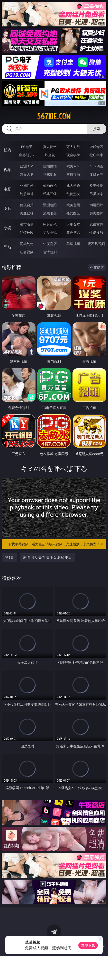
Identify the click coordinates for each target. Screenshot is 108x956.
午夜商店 (50, 243)
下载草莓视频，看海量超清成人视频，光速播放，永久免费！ (56, 544)
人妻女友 (73, 224)
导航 (7, 247)
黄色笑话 (73, 232)
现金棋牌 (73, 155)
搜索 (96, 128)
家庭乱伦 (50, 224)
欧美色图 (73, 205)
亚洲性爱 (27, 185)
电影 (7, 189)
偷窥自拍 (27, 205)
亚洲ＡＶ (27, 166)
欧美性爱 (96, 185)
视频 (7, 169)
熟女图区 (73, 213)
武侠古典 (96, 224)
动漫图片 (96, 205)
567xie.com (54, 116)
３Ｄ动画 (96, 166)
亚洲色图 (50, 205)
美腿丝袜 (27, 213)
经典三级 (50, 193)
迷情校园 (27, 232)
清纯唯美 (50, 213)
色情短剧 (50, 252)
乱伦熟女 (73, 193)
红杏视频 (27, 252)
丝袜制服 (50, 174)
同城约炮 (27, 243)
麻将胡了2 (27, 155)
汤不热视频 (96, 243)
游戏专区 (96, 146)
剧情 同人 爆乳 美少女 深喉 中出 (47, 557)
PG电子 (27, 146)
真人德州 (50, 146)
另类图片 (96, 213)
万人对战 (73, 146)
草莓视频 (73, 243)
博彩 (7, 150)
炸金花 (50, 155)
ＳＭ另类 (96, 174)
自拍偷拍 (50, 166)
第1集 (9, 557)
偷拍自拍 (50, 185)
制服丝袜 (27, 193)
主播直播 (73, 174)
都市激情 (27, 224)
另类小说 (50, 232)
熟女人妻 (27, 174)
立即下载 (88, 945)
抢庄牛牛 (96, 155)
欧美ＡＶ (73, 166)
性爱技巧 (96, 232)
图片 (7, 208)
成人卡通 (73, 185)
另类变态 (96, 193)
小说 (7, 227)
